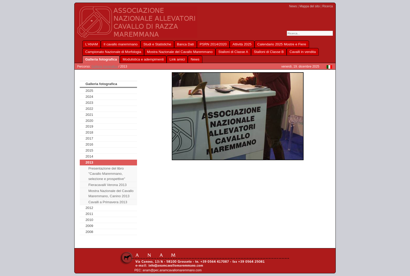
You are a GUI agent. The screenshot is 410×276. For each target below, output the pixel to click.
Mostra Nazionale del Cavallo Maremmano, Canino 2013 (111, 193)
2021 (89, 115)
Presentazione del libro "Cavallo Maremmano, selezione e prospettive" (106, 173)
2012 (89, 208)
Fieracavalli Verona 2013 (107, 185)
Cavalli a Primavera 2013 (107, 202)
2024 (89, 97)
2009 (89, 226)
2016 (89, 144)
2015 (89, 150)
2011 (89, 214)
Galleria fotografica (104, 66)
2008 (89, 232)
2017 (89, 138)
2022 (89, 109)
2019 (89, 126)
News (293, 6)
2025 (89, 91)
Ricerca (327, 6)
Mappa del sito (309, 6)
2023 (89, 103)
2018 (89, 132)
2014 (89, 156)
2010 (89, 220)
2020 (89, 121)
